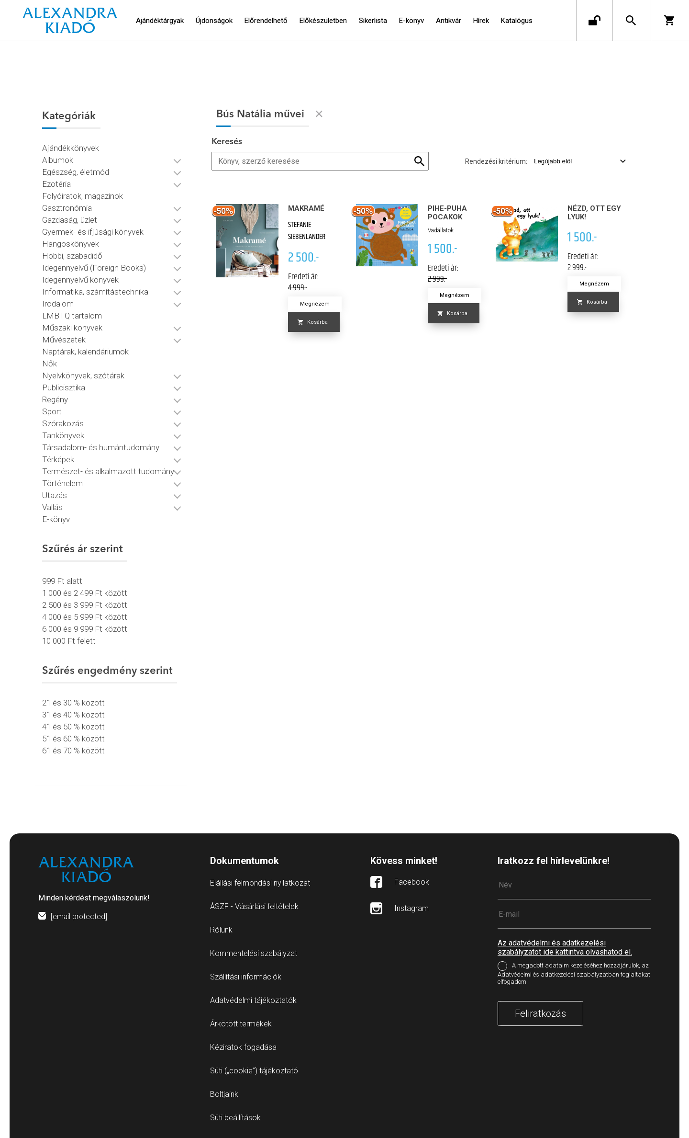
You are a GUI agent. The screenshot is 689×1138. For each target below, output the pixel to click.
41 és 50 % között (73, 724)
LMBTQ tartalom (72, 314)
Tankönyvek (63, 433)
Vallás (52, 505)
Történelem (62, 481)
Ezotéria (56, 182)
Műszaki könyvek (72, 325)
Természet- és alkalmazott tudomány (108, 469)
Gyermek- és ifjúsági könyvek (93, 230)
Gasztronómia (67, 206)
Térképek (58, 457)
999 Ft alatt (62, 579)
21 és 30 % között (73, 701)
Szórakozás (63, 421)
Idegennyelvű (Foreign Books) (94, 266)
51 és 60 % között (73, 736)
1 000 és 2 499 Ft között (84, 591)
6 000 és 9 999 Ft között (84, 627)
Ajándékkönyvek (70, 146)
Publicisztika (63, 385)
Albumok (57, 158)
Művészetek (64, 337)
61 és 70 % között (73, 748)
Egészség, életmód (75, 170)
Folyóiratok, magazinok (82, 194)
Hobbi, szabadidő (72, 254)
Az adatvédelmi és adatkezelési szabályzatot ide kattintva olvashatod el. (565, 944)
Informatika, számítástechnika (95, 290)
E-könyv (56, 517)
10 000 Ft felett (69, 639)
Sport (52, 409)
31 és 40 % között (73, 712)
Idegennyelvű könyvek (80, 278)
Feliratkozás (540, 1010)
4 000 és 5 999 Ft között (84, 615)
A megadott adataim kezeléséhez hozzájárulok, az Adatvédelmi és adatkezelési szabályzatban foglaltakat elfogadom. (574, 970)
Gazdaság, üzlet (69, 218)
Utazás (54, 493)
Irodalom (58, 302)
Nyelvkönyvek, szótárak (83, 373)
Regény (55, 397)
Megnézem (315, 304)
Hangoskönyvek (70, 242)
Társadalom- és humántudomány (100, 445)
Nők (49, 361)
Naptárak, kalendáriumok (85, 349)
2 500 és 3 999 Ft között (84, 603)
